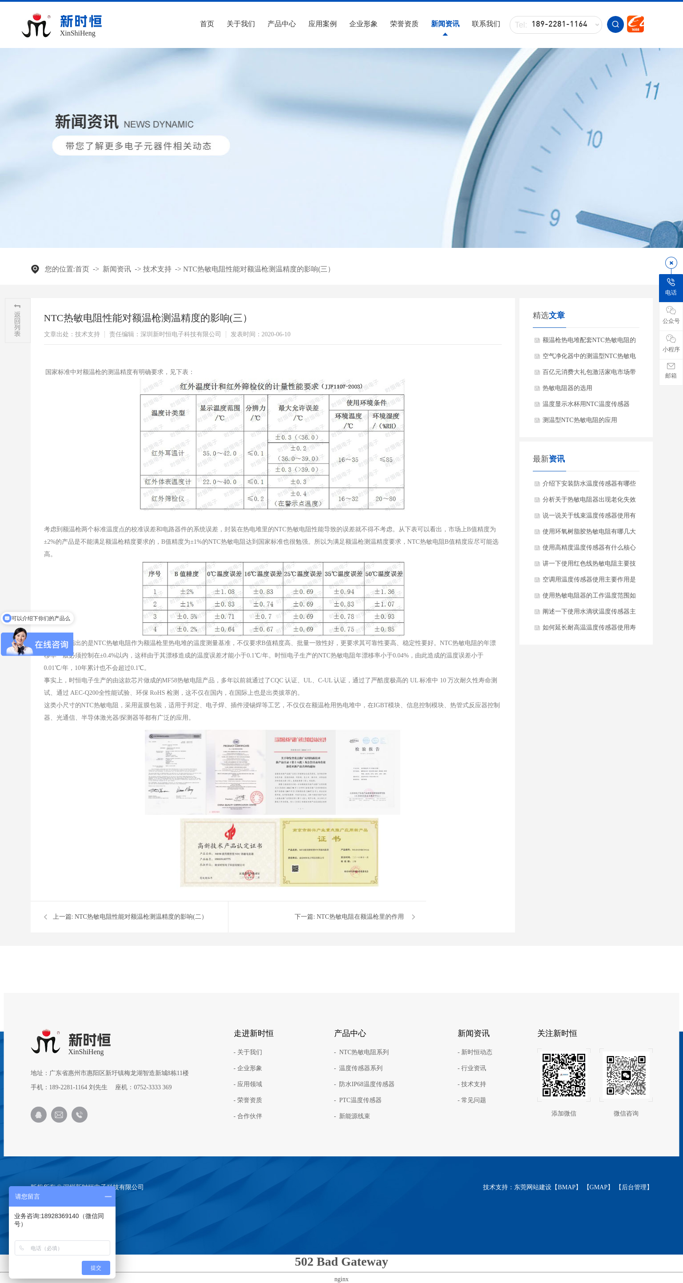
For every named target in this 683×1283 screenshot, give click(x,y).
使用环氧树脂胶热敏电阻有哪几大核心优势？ (589, 534)
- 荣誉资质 (248, 1100)
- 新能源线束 (352, 1116)
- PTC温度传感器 (358, 1100)
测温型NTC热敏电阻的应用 (580, 420)
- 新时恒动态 (475, 1052)
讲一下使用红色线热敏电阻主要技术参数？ (589, 566)
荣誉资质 (404, 24)
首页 (207, 24)
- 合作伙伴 (248, 1116)
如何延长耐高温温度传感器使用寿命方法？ (589, 630)
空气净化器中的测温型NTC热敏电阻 (589, 358)
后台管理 (634, 1187)
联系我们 (486, 24)
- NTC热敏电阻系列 (361, 1052)
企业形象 (363, 24)
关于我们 (241, 24)
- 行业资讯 (472, 1068)
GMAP (598, 1187)
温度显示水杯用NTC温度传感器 (586, 404)
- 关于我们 (248, 1052)
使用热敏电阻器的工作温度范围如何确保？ (589, 598)
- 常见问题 (472, 1100)
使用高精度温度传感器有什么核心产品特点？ (589, 550)
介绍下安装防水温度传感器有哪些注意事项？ (589, 486)
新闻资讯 (445, 24)
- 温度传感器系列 (358, 1068)
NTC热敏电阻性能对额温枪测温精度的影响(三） (259, 269)
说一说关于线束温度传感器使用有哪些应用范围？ (589, 518)
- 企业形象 (248, 1068)
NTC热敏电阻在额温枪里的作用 (360, 916)
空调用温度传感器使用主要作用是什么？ (589, 582)
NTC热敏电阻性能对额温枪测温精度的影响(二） (141, 916)
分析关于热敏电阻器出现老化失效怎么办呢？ (589, 502)
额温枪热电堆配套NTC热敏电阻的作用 (589, 342)
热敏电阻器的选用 (567, 388)
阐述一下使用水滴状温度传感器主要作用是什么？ (589, 614)
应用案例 (322, 24)
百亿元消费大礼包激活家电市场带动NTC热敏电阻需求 (589, 374)
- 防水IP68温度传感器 (364, 1084)
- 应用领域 (248, 1084)
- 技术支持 (472, 1084)
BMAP (566, 1187)
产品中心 (282, 24)
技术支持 (157, 269)
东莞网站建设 (532, 1187)
